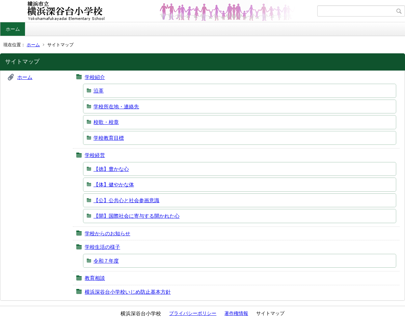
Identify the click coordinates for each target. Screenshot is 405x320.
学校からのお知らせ (107, 233)
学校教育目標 (108, 138)
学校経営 (95, 155)
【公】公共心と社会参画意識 (126, 200)
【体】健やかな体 (113, 184)
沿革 (98, 91)
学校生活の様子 (102, 247)
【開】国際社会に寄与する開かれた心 (136, 216)
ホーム (13, 29)
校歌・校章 (106, 122)
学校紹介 (95, 77)
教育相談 (95, 278)
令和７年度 (106, 261)
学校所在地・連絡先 (116, 106)
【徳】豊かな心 (111, 169)
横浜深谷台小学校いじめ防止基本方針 (128, 292)
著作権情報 (236, 313)
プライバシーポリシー (192, 313)
